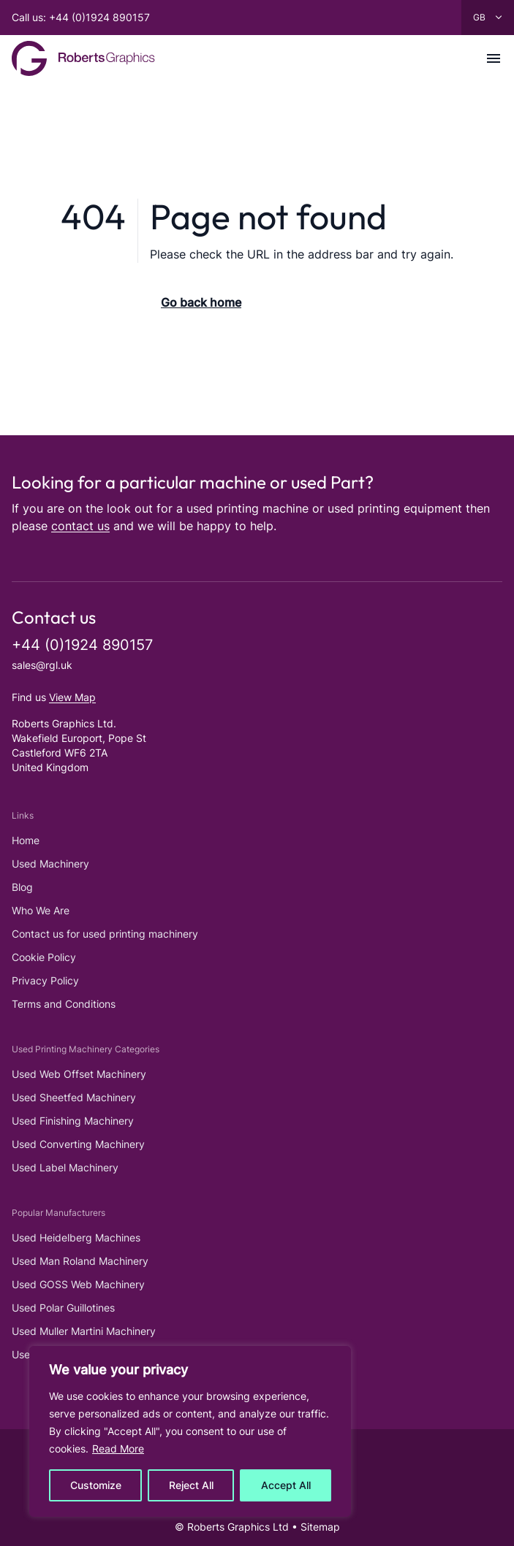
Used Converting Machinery (78, 1144)
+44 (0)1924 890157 (82, 645)
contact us (80, 525)
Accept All (286, 1485)
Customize (95, 1485)
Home (25, 840)
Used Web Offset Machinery (79, 1074)
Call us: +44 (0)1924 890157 (81, 17)
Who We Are (40, 910)
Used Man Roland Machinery (80, 1261)
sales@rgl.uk (42, 665)
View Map (72, 697)
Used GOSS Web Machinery (78, 1284)
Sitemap (320, 1526)
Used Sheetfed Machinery (74, 1097)
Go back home (201, 302)
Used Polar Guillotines (63, 1307)
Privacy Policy (45, 980)
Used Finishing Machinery (73, 1120)
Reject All (191, 1485)
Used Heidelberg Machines (76, 1237)
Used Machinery (50, 863)
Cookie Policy (44, 957)
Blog (22, 887)
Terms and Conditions (64, 1004)
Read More (118, 1448)
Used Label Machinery (65, 1167)
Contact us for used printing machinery (105, 933)
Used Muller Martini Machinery (84, 1331)
